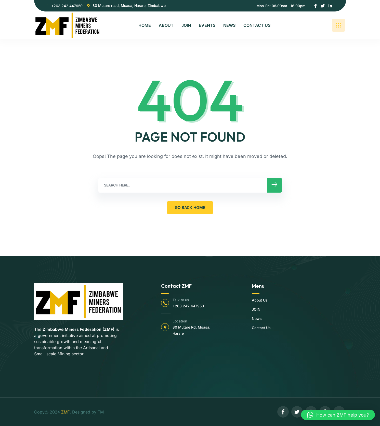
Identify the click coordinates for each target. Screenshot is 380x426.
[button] (338, 415)
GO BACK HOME (190, 207)
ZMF (65, 412)
